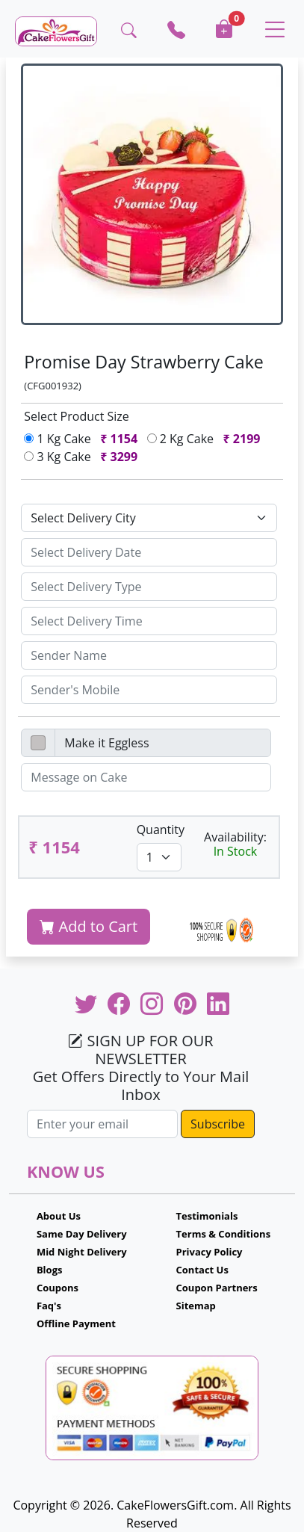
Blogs (50, 1269)
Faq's (49, 1305)
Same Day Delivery (82, 1234)
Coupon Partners (217, 1287)
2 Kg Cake (207, 438)
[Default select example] (148, 518)
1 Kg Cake (83, 438)
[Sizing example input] (148, 552)
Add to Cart (88, 926)
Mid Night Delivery (82, 1251)
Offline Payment (76, 1323)
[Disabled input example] (162, 743)
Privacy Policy (209, 1251)
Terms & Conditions (223, 1234)
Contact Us (202, 1269)
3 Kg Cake (83, 456)
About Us (59, 1216)
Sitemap (196, 1305)
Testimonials (207, 1216)
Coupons (57, 1287)
